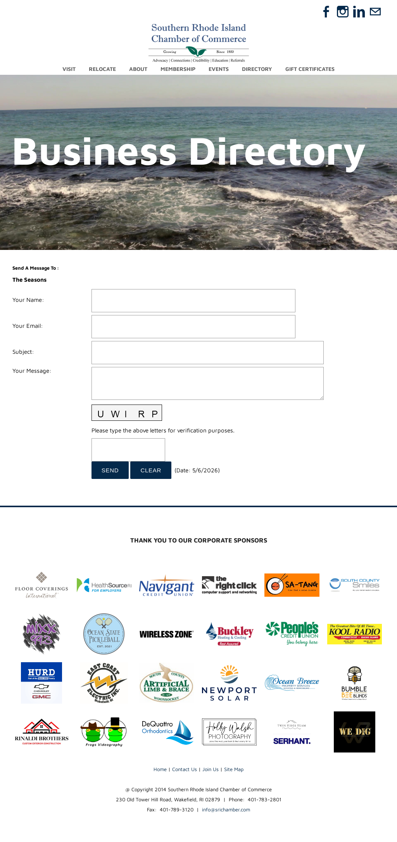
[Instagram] (343, 11)
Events (219, 68)
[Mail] (375, 11)
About (138, 68)
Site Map (233, 769)
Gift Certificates (310, 68)
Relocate (102, 68)
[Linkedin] (359, 11)
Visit (69, 68)
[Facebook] (326, 11)
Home (160, 769)
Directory (257, 68)
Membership (178, 68)
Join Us (210, 769)
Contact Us (184, 769)
